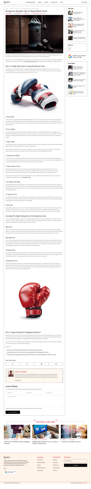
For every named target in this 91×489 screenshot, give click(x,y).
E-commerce (17, 8)
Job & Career (40, 470)
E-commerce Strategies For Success (71, 441)
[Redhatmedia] (84, 483)
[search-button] (84, 2)
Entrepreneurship (31, 2)
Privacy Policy (56, 467)
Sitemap (55, 470)
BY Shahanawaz (15, 439)
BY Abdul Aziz (18, 13)
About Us (55, 459)
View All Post (18, 380)
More (62, 2)
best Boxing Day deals (30, 61)
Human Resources (41, 467)
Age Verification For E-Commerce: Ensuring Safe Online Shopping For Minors (28, 352)
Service (46, 2)
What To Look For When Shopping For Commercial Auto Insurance (24, 350)
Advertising (39, 459)
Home (7, 8)
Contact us (55, 462)
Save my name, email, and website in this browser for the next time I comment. (24, 408)
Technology (54, 2)
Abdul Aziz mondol (20, 372)
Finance (40, 2)
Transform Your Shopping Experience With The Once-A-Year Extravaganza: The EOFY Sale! (31, 354)
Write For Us (55, 465)
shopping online (27, 177)
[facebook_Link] (69, 48)
